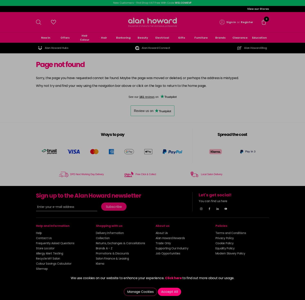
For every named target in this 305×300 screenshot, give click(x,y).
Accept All (169, 291)
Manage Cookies (140, 291)
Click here (173, 278)
